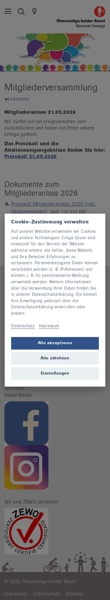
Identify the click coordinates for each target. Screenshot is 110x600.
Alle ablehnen (55, 358)
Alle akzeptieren (55, 343)
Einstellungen (55, 373)
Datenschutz (23, 326)
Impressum (49, 326)
